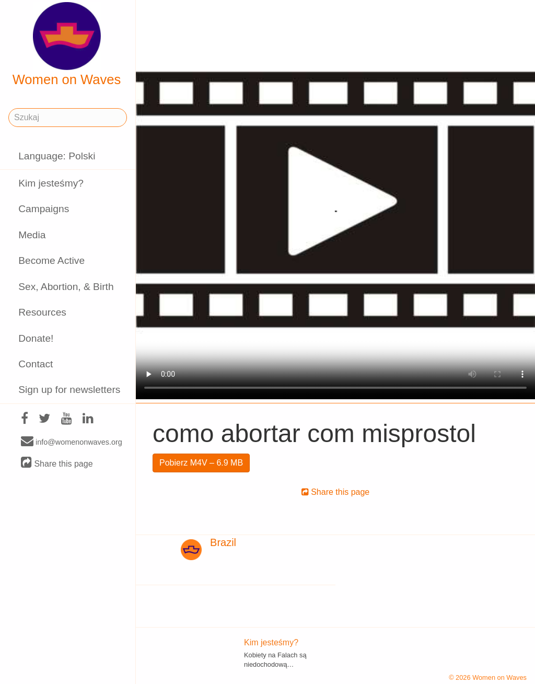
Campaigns (43, 208)
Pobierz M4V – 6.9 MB (201, 462)
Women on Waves (67, 44)
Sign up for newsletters (69, 389)
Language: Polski (56, 155)
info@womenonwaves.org (71, 441)
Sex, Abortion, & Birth (65, 286)
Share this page (57, 463)
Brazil (223, 542)
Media (31, 234)
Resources (42, 312)
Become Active (51, 260)
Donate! (35, 338)
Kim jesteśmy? (51, 183)
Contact (35, 363)
